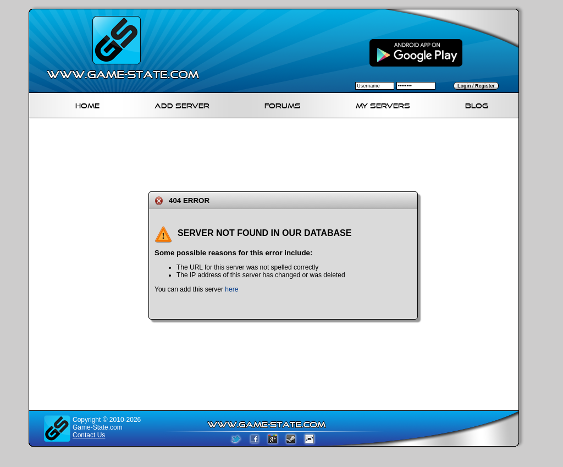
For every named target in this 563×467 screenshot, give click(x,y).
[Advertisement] (278, 153)
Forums (282, 104)
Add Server (181, 104)
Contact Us (89, 435)
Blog (476, 104)
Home (87, 104)
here (231, 289)
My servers (383, 104)
